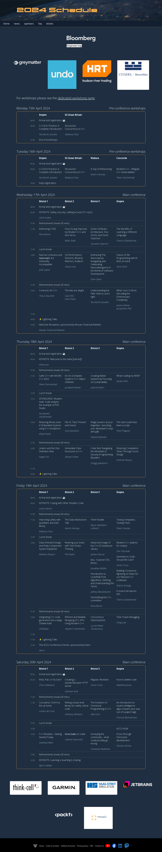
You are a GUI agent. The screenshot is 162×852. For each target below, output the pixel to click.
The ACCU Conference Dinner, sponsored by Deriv (64, 645)
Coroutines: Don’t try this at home (49, 704)
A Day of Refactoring (101, 169)
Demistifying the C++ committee (101, 599)
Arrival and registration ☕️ (52, 120)
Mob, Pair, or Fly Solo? (50, 679)
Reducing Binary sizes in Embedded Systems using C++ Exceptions (50, 425)
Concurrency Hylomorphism (98, 618)
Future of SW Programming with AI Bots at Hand (126, 258)
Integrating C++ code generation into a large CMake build (50, 620)
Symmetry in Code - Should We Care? (126, 558)
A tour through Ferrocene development (123, 737)
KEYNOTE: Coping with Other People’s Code (61, 503)
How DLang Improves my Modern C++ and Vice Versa (76, 232)
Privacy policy (82, 846)
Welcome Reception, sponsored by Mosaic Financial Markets (70, 324)
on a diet (75, 734)
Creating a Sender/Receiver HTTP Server (76, 682)
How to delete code (126, 679)
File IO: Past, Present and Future (75, 424)
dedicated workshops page (76, 98)
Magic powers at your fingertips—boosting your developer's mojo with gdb (102, 427)
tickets (49, 23)
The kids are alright (74, 290)
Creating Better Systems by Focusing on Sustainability (101, 379)
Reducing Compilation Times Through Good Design (127, 451)
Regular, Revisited (99, 679)
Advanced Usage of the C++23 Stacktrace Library (101, 545)
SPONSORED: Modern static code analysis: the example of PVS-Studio (50, 403)
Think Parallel (97, 519)
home (6, 23)
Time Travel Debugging (127, 617)
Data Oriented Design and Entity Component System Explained (50, 545)
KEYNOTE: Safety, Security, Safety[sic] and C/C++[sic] (65, 212)
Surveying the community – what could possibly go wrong (100, 738)
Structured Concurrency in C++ (75, 127)
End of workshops (48, 139)
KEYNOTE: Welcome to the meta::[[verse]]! (60, 359)
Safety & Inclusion (68, 846)
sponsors (29, 23)
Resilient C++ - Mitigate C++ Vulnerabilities (127, 170)
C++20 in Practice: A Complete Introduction (50, 127)
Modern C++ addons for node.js (127, 544)
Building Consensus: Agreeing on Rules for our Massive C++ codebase (127, 575)
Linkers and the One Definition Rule (49, 450)
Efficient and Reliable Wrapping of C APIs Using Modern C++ (75, 620)
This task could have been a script (126, 424)
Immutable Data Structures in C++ (73, 450)
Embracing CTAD (47, 228)
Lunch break (45, 249)
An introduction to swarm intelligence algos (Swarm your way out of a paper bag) (128, 707)
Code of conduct (52, 846)
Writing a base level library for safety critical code (76, 705)
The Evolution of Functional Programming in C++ (101, 705)
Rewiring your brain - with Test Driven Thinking (75, 545)
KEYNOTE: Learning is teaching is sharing (60, 760)
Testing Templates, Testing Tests (125, 521)
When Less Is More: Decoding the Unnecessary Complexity (126, 295)
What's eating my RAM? (128, 375)
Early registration (47, 183)
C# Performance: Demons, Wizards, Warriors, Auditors (74, 258)
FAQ (91, 846)
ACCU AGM (122, 728)
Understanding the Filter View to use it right (100, 293)
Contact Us (99, 846)
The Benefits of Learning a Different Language (126, 232)
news (17, 23)
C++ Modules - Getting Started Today (50, 735)
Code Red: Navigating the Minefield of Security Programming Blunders (102, 453)
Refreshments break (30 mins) (54, 223)
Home (41, 846)
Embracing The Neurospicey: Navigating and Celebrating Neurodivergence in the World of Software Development (102, 264)
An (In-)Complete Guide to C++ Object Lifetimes (75, 379)
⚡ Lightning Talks (48, 319)
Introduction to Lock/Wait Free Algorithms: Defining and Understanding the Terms (102, 580)
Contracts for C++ (48, 290)
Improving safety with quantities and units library (49, 523)
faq (40, 23)
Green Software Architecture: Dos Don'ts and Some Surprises (99, 233)
